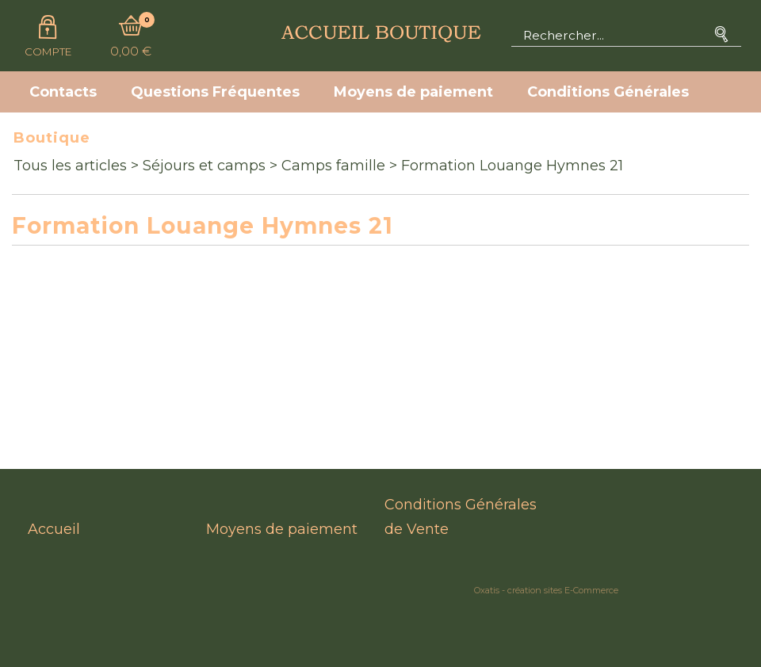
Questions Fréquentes (215, 92)
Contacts (63, 92)
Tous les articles (70, 165)
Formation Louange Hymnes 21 (512, 165)
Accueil (54, 529)
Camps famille (333, 165)
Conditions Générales (608, 92)
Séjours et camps (204, 165)
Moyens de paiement (413, 92)
